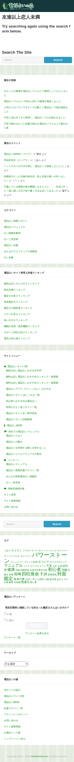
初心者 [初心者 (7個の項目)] (54, 569)
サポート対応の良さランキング (20, 332)
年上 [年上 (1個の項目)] (35, 579)
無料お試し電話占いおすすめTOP (23, 370)
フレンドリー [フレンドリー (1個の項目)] (16, 562)
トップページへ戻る (14, 738)
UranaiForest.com (39, 756)
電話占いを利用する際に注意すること (26, 447)
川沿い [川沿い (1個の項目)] (28, 579)
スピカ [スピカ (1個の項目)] (16, 556)
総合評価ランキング (14, 289)
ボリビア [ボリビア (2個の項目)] (43, 561)
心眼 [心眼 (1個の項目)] (47, 579)
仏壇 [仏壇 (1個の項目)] (60, 566)
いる (9, 614)
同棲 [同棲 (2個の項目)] (64, 569)
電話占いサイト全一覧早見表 (21, 413)
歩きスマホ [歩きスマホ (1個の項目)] (62, 579)
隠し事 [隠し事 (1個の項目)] (33, 582)
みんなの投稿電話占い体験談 (21, 476)
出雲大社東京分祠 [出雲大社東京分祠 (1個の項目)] (38, 570)
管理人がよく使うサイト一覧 (21, 407)
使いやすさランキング (16, 320)
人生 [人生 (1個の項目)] (54, 566)
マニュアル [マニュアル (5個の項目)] (13, 565)
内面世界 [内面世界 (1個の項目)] (25, 570)
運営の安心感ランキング (17, 338)
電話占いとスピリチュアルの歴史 (23, 454)
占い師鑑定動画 (12, 233)
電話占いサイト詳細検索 (19, 419)
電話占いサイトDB (14, 696)
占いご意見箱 (11, 239)
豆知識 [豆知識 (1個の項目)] (17, 582)
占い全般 (8, 257)
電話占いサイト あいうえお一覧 (23, 395)
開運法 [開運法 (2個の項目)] (25, 582)
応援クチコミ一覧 (13, 708)
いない (10, 620)
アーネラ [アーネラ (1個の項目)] (38, 550)
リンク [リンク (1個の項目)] (26, 566)
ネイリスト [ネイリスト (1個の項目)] (26, 556)
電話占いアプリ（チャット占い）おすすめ (28, 388)
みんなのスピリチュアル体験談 (20, 251)
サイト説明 (10, 494)
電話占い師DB (11, 702)
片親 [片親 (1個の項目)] (6, 582)
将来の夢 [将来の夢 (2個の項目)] (19, 579)
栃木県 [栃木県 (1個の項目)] (53, 579)
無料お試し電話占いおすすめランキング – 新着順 (32, 376)
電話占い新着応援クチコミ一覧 (22, 470)
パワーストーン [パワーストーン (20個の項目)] (35, 558)
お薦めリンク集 (12, 732)
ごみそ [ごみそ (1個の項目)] (7, 550)
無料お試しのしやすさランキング (21, 283)
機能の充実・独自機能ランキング (21, 326)
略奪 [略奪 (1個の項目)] (11, 582)
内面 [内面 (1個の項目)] (18, 570)
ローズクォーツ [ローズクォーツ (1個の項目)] (38, 566)
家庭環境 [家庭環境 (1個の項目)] (52, 574)
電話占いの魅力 (14, 441)
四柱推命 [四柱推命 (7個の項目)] (30, 573)
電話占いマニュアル (14, 227)
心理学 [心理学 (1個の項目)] (40, 579)
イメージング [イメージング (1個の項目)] (50, 550)
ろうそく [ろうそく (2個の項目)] (16, 550)
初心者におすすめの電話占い (21, 401)
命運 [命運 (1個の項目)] (11, 574)
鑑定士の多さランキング (17, 295)
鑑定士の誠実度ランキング (18, 308)
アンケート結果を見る (37, 633)
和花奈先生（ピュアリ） (17, 160)
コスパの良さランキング (17, 314)
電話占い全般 (11, 245)
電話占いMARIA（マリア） (18, 154)
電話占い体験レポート (16, 221)
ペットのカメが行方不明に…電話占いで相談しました (32, 166)
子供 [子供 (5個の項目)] (43, 574)
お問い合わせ (11, 507)
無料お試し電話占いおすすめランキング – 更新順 (32, 382)
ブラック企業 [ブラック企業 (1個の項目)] (30, 562)
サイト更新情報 (12, 500)
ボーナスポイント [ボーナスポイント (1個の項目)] (58, 562)
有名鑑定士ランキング (16, 302)
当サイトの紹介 (12, 690)
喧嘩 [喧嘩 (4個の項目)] (17, 574)
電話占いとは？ (14, 435)
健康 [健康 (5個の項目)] (11, 569)
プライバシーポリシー (16, 714)
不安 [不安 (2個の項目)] (49, 565)
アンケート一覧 (12, 637)
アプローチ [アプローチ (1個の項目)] (28, 550)
